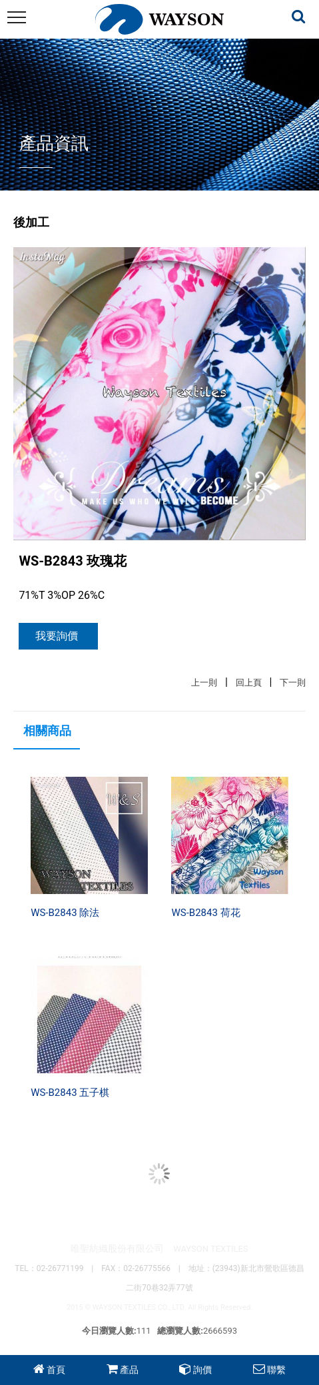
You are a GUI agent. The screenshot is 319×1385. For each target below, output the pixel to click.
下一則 (293, 683)
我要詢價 (56, 636)
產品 (129, 1369)
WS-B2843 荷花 (205, 913)
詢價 (202, 1369)
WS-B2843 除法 (65, 913)
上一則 (204, 683)
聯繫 (276, 1369)
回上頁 (249, 683)
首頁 (56, 1369)
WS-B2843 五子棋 (70, 1093)
